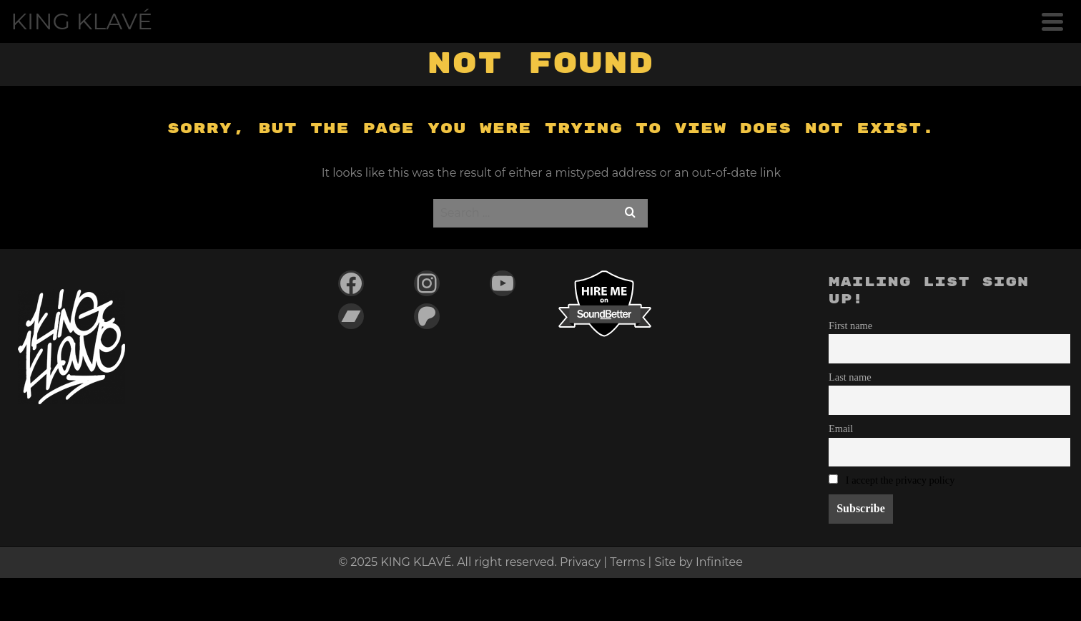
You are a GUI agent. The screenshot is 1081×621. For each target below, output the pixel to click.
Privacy (580, 562)
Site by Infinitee (698, 562)
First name (850, 325)
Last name (850, 377)
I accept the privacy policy (900, 480)
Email (841, 428)
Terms (627, 562)
